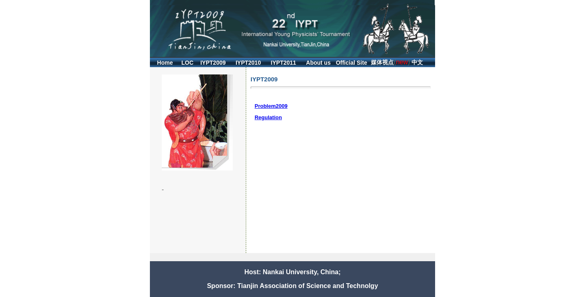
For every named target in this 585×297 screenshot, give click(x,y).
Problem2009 (271, 106)
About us (318, 62)
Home (165, 62)
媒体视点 (382, 62)
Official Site (351, 62)
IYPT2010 (248, 62)
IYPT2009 (212, 62)
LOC (188, 62)
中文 (417, 62)
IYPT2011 (283, 62)
